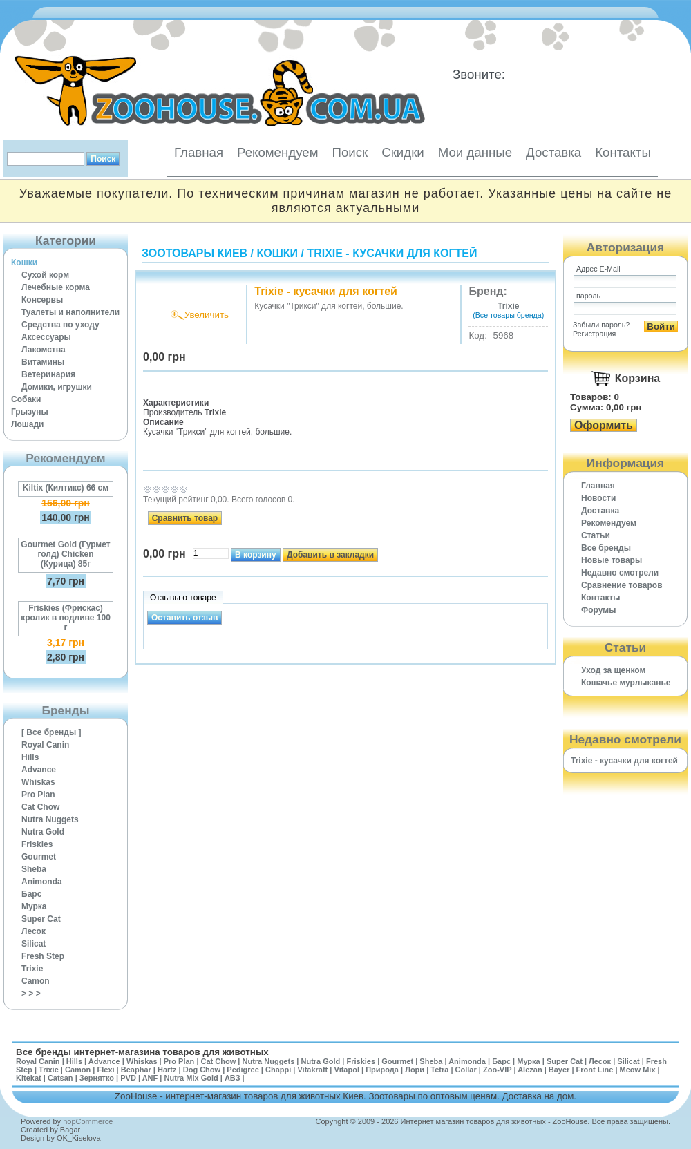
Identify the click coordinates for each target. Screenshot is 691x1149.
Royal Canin (45, 745)
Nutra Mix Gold (191, 1078)
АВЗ (232, 1078)
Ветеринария (48, 374)
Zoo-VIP (497, 1069)
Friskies (37, 844)
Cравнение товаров (622, 585)
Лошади (27, 424)
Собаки (26, 399)
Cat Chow (40, 807)
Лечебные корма (55, 287)
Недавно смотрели (620, 573)
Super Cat (41, 919)
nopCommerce (88, 1121)
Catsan (60, 1078)
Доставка (553, 152)
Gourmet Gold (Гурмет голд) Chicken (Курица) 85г (65, 554)
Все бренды (606, 548)
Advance (38, 770)
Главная (198, 152)
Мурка (34, 906)
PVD (128, 1078)
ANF (150, 1078)
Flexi (105, 1069)
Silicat (33, 944)
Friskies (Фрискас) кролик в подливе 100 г (66, 617)
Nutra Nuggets (50, 819)
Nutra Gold (42, 832)
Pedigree (242, 1069)
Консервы (42, 300)
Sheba (33, 869)
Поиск (350, 152)
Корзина (637, 378)
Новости (598, 498)
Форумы (598, 610)
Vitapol (346, 1069)
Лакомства (43, 349)
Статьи (595, 535)
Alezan (530, 1069)
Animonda (41, 881)
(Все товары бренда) (508, 315)
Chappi (278, 1069)
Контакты (623, 152)
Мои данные (475, 152)
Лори (414, 1069)
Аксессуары (46, 337)
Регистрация (594, 334)
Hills (30, 757)
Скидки (402, 152)
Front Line (595, 1069)
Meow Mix (638, 1069)
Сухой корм (45, 275)
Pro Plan (38, 794)
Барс (31, 894)
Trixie (32, 969)
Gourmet (38, 857)
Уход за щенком (613, 670)
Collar (466, 1069)
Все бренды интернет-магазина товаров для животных (142, 1052)
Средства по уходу (60, 325)
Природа (382, 1069)
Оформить (603, 425)
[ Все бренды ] (51, 732)
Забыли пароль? (601, 325)
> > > (31, 993)
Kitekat (28, 1078)
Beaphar (136, 1069)
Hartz (167, 1069)
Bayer (559, 1069)
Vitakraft (312, 1069)
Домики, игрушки (56, 387)
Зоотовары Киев (194, 253)
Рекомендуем (277, 152)
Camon (35, 981)
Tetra (439, 1069)
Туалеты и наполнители (70, 312)
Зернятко (96, 1078)
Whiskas (38, 782)
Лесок (33, 931)
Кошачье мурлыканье (626, 682)
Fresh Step (42, 956)
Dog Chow (201, 1069)
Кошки (24, 262)
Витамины (42, 362)
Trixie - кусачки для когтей (392, 253)
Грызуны (29, 412)
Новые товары (611, 560)
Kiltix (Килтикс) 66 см (65, 488)
